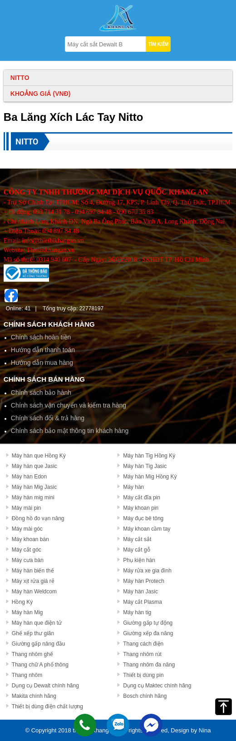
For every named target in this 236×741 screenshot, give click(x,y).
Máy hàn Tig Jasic (145, 466)
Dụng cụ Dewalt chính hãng (45, 685)
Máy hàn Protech (143, 581)
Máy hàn (133, 487)
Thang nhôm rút (142, 654)
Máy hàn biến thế (33, 570)
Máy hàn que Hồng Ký (39, 456)
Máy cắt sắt (137, 539)
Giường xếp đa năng (148, 633)
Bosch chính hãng (145, 696)
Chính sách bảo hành (41, 392)
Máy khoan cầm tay (146, 529)
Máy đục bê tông (143, 518)
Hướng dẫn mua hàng (42, 362)
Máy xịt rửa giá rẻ (33, 581)
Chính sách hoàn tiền (41, 337)
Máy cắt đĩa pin (141, 497)
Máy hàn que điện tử (37, 623)
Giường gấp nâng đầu (38, 644)
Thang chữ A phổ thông (40, 664)
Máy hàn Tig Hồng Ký (149, 456)
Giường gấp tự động (147, 623)
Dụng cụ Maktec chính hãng (157, 685)
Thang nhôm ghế (32, 654)
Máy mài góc (27, 529)
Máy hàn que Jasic (34, 466)
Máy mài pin (26, 508)
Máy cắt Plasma (142, 602)
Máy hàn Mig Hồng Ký (150, 476)
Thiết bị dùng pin (143, 675)
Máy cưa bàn (28, 560)
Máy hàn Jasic (140, 591)
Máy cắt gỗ (136, 550)
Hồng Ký (22, 602)
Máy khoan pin (140, 508)
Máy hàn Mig (27, 612)
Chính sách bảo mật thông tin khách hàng (70, 430)
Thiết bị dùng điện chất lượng (47, 706)
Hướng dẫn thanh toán (43, 349)
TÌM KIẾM (158, 44)
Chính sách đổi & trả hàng (47, 418)
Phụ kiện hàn (139, 560)
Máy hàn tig (137, 612)
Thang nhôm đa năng (149, 664)
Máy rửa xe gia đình (147, 570)
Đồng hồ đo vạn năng (38, 518)
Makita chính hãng (34, 696)
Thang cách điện (143, 644)
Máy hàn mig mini (33, 497)
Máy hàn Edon (29, 476)
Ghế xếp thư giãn (33, 633)
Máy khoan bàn (30, 539)
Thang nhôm (27, 675)
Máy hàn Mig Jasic (34, 487)
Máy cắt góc (26, 550)
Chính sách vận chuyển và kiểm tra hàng (68, 405)
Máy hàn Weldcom (34, 591)
